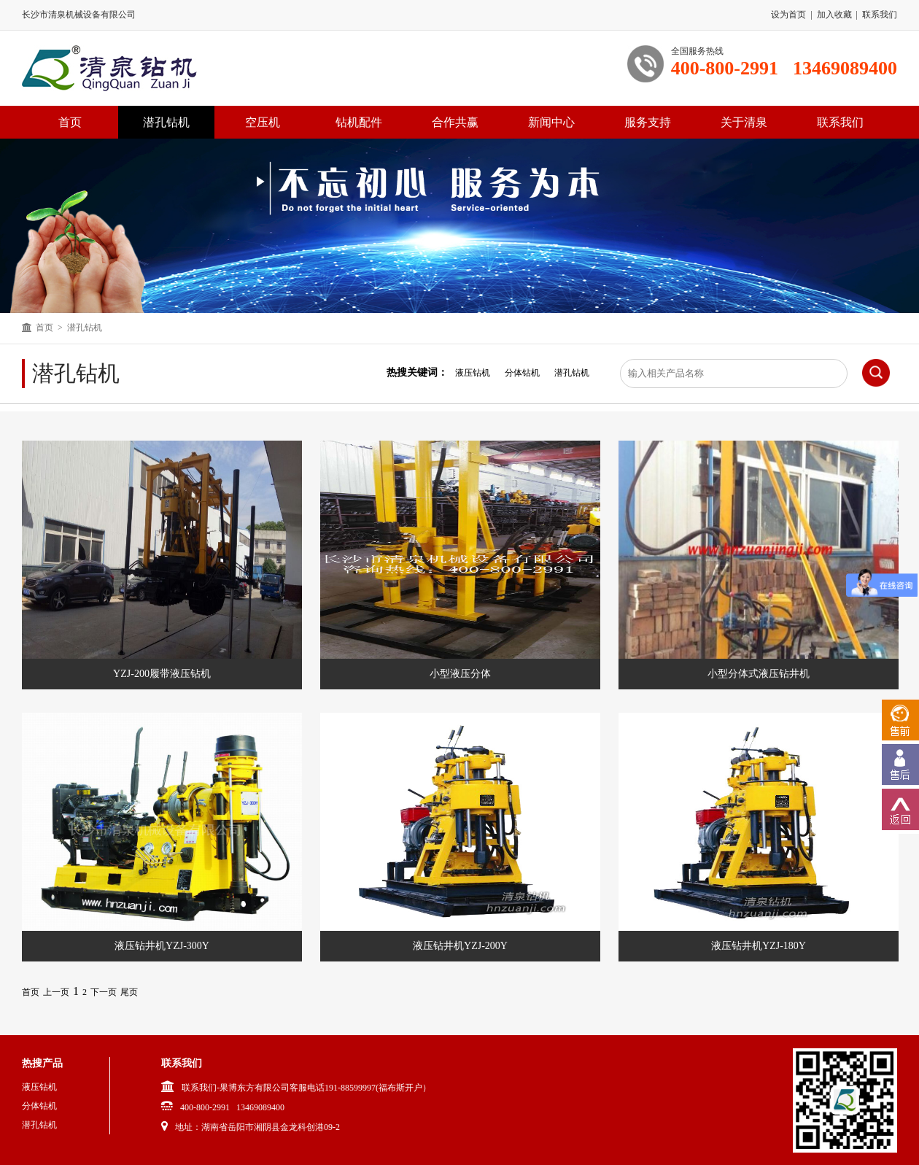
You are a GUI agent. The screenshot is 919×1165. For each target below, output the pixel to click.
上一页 (56, 992)
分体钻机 (522, 373)
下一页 (103, 992)
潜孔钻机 (166, 122)
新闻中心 (551, 122)
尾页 (129, 992)
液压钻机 (472, 373)
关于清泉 (744, 122)
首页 (44, 327)
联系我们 (879, 14)
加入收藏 (834, 14)
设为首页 (788, 14)
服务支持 (647, 122)
